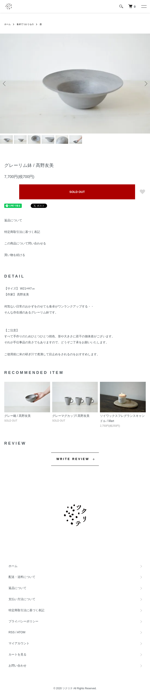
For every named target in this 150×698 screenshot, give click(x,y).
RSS (12, 632)
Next (145, 83)
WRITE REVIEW (72, 459)
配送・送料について (22, 577)
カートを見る (17, 654)
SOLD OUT (77, 192)
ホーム (7, 24)
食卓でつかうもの (25, 24)
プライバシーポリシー (23, 621)
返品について (13, 220)
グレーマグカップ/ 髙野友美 (71, 415)
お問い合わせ (17, 665)
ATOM (21, 632)
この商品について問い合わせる (25, 243)
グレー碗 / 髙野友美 (17, 415)
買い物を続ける (14, 255)
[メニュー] (143, 6)
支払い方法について (22, 599)
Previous (5, 83)
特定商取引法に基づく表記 (22, 232)
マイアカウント (19, 643)
